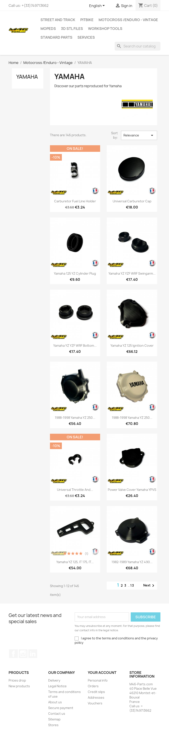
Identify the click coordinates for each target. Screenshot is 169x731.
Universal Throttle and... (75, 490)
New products (19, 686)
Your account (102, 672)
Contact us (56, 713)
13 (132, 585)
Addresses (96, 697)
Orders (93, 686)
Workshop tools (105, 28)
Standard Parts (56, 37)
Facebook (13, 653)
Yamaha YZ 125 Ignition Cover (132, 345)
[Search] (137, 46)
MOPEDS (48, 28)
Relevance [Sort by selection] (139, 135)
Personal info (98, 680)
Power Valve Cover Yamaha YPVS (132, 490)
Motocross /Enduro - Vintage (128, 19)
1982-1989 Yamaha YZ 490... (132, 562)
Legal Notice (57, 686)
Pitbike (87, 19)
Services (86, 37)
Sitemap (54, 719)
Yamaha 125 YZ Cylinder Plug (75, 273)
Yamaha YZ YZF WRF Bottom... (75, 345)
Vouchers (95, 703)
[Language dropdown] (97, 6)
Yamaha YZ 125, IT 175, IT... (75, 562)
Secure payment (60, 708)
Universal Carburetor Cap (132, 201)
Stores (53, 725)
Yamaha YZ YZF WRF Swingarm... (132, 273)
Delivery (54, 680)
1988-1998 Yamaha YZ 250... (75, 417)
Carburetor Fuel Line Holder (75, 201)
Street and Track (57, 19)
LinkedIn (32, 653)
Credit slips (96, 692)
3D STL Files (72, 28)
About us (55, 702)
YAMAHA (27, 76)
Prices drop (17, 680)
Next (149, 585)
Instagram (23, 653)
